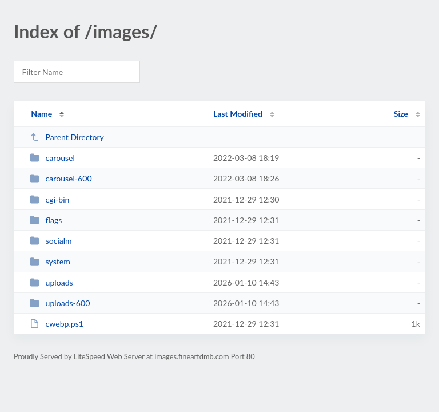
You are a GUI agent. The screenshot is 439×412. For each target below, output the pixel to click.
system (50, 261)
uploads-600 (60, 303)
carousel (52, 158)
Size (401, 113)
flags (46, 220)
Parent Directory (67, 137)
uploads (51, 282)
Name (41, 113)
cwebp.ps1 (56, 323)
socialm (51, 240)
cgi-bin (49, 199)
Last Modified (237, 113)
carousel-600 (60, 178)
